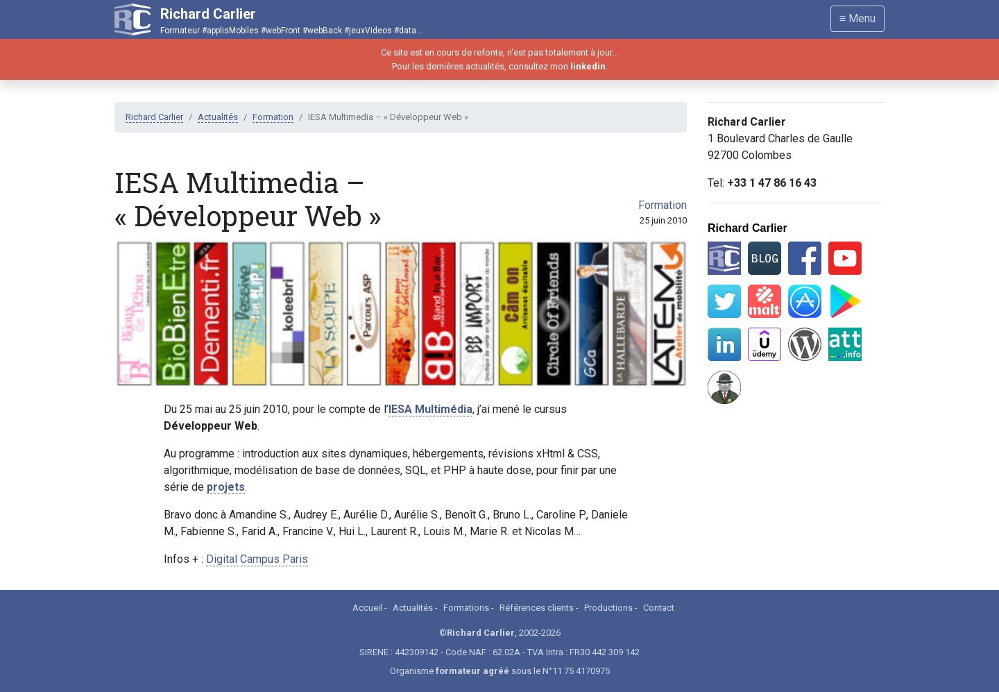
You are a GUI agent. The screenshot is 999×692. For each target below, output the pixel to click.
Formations (466, 607)
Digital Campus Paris (257, 559)
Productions (608, 607)
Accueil (367, 607)
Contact (658, 607)
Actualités (218, 117)
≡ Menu (857, 18)
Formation (273, 117)
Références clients (537, 607)
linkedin (588, 66)
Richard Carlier (154, 117)
